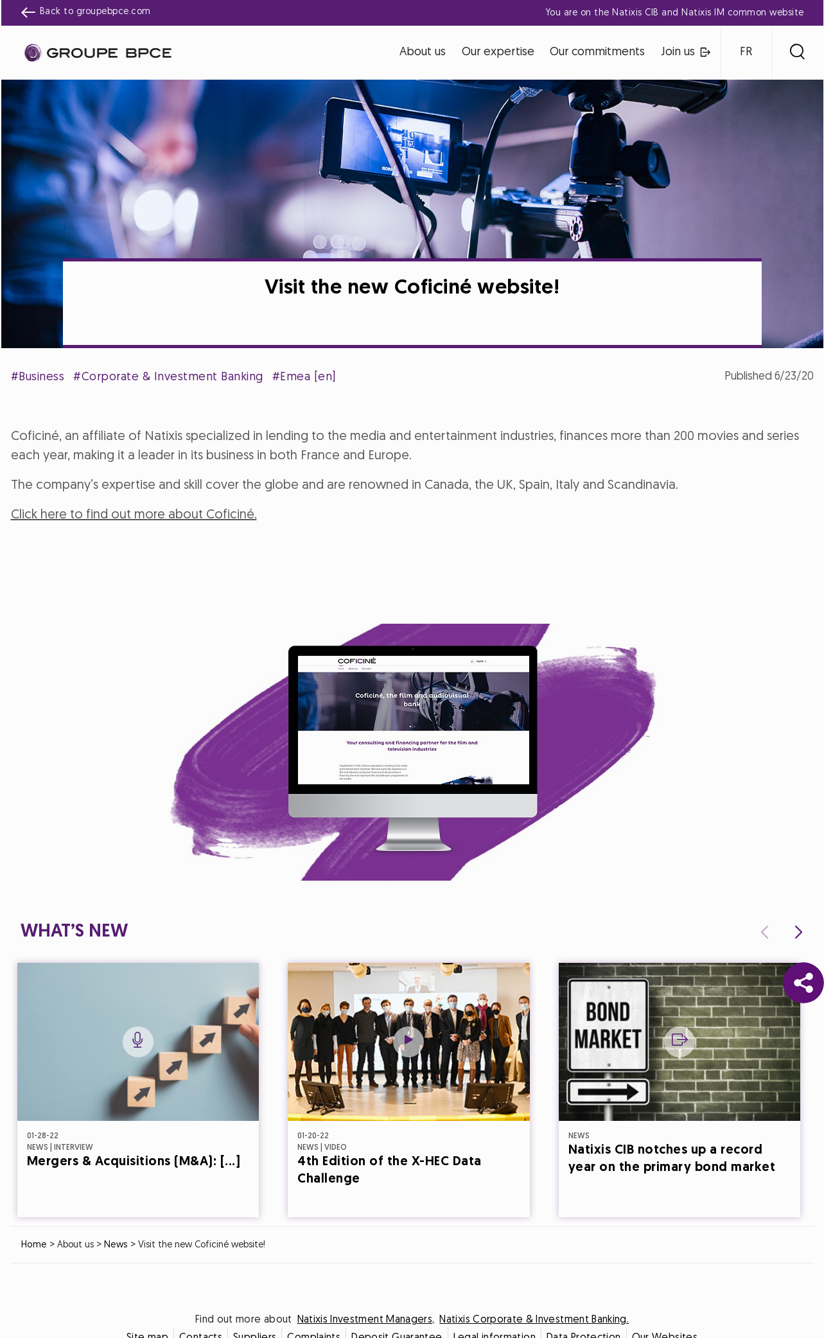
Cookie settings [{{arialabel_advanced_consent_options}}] (336, 555)
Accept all (475, 782)
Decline (349, 782)
